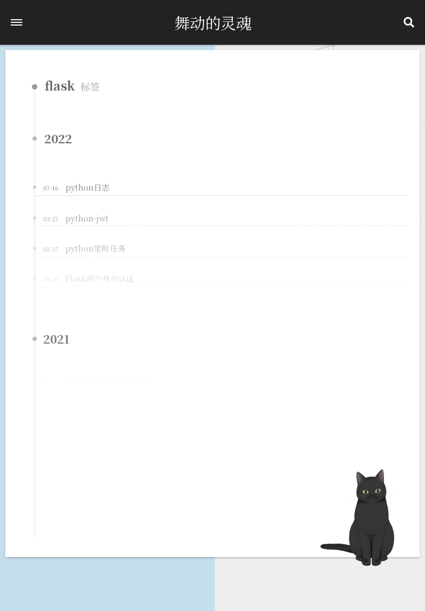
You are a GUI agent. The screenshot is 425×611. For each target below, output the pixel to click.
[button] (16, 22)
